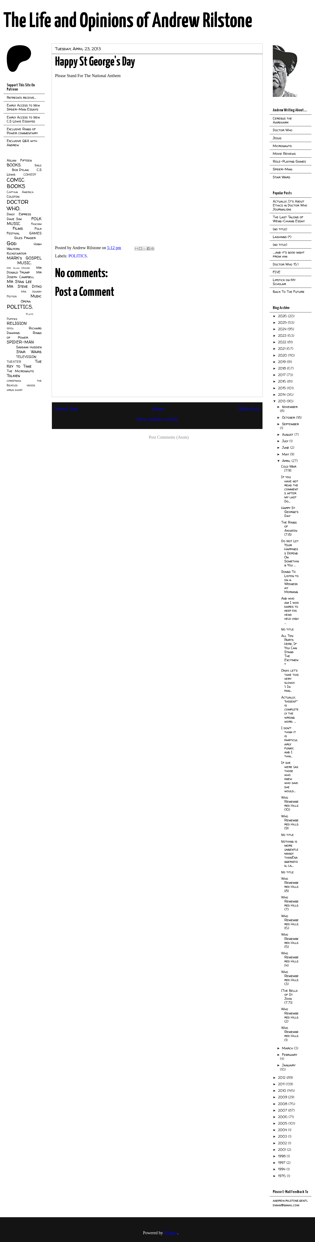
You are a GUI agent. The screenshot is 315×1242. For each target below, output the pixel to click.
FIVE (277, 272)
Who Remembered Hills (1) (290, 1033)
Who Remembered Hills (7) (290, 903)
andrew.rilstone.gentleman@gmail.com (290, 1202)
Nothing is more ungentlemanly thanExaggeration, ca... (289, 853)
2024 (282, 329)
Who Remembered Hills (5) (290, 940)
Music (36, 296)
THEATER (14, 362)
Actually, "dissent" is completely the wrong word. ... (290, 709)
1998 (282, 1156)
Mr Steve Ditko (24, 286)
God (12, 243)
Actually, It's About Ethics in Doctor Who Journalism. (290, 205)
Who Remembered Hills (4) (290, 959)
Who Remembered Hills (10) (290, 803)
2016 (282, 381)
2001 (282, 1149)
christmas (14, 381)
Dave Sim (14, 219)
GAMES (35, 233)
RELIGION (17, 323)
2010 (282, 1090)
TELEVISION (26, 356)
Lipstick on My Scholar (284, 282)
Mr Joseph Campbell (24, 274)
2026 (283, 316)
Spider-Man (282, 169)
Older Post (248, 409)
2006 (283, 1116)
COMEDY (30, 174)
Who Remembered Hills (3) (290, 978)
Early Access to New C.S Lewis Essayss (23, 119)
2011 (282, 1084)
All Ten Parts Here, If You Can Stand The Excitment (289, 649)
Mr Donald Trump (24, 270)
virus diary (14, 390)
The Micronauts (20, 371)
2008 (283, 1103)
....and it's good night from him (288, 254)
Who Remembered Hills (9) (290, 822)
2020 (283, 355)
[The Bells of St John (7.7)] (289, 996)
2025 (283, 322)
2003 (283, 1136)
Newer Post (66, 409)
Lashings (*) (282, 236)
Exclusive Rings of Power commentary (22, 131)
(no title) (280, 229)
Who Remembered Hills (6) (290, 922)
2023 (282, 335)
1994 (282, 1169)
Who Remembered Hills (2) (290, 1015)
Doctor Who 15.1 (285, 264)
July (285, 441)
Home (158, 409)
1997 (282, 1162)
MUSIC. (24, 263)
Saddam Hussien (29, 347)
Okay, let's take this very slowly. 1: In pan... (290, 680)
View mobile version (157, 419)
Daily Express (19, 214)
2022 (282, 342)
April (286, 460)
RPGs (10, 328)
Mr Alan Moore (18, 268)
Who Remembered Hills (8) (290, 884)
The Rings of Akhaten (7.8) (289, 528)
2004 (283, 1130)
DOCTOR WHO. (18, 205)
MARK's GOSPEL (24, 258)
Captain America (20, 192)
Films (18, 228)
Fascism (36, 224)
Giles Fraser (24, 238)
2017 (282, 374)
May (286, 454)
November (290, 406)
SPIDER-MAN (20, 342)
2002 (283, 1143)
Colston (13, 196)
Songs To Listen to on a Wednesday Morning (290, 581)
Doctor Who (282, 130)
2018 (282, 368)
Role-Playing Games (289, 161)
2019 (282, 361)
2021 (282, 348)
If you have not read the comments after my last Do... (289, 489)
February (289, 1054)
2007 (283, 1110)
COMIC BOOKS (16, 183)
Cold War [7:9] (288, 468)
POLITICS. (78, 256)
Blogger (170, 1232)
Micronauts (282, 145)
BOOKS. (14, 165)
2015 (282, 388)
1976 (282, 1176)
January (288, 1065)
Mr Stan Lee (19, 281)
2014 (282, 394)
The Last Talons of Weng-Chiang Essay (289, 219)
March (288, 1048)
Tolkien (13, 375)
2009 (283, 1097)
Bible (38, 165)
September (290, 424)
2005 (283, 1123)
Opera (26, 301)
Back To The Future (288, 291)
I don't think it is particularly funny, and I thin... (289, 742)
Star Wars (29, 351)
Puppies (12, 319)
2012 (282, 1077)
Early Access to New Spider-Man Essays (23, 107)
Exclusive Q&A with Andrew (22, 142)
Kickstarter (16, 253)
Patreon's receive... (21, 97)
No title (287, 629)
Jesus (277, 138)
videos (31, 385)
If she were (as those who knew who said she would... (289, 776)
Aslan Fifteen (19, 160)
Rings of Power (24, 335)
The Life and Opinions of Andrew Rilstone (127, 21)
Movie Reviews (284, 153)
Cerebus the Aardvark (282, 120)
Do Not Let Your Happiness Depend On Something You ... (290, 553)
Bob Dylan (20, 169)
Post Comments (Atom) (169, 437)
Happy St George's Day (289, 511)
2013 (282, 401)
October (289, 417)
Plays (29, 314)
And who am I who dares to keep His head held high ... (290, 610)
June (286, 447)
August (288, 434)
